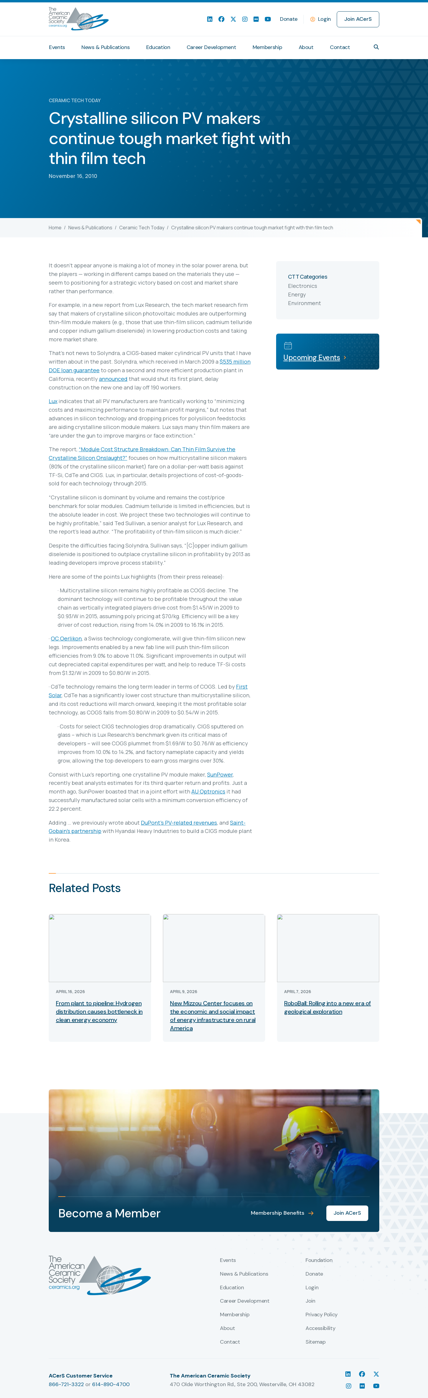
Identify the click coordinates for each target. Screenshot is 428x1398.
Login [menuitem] (312, 1288)
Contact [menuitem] (340, 47)
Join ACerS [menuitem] (358, 19)
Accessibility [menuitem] (320, 1328)
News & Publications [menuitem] (105, 47)
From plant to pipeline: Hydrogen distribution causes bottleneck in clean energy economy (99, 1011)
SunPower (220, 774)
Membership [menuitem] (267, 47)
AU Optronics (208, 791)
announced (113, 378)
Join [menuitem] (310, 1301)
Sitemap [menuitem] (315, 1342)
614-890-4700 (111, 1384)
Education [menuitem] (158, 47)
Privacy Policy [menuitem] (322, 1315)
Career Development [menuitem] (211, 47)
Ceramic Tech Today (141, 227)
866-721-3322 (66, 1384)
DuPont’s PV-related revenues (179, 822)
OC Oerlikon (66, 638)
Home (55, 227)
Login (324, 19)
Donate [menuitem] (289, 19)
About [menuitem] (306, 47)
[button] (376, 47)
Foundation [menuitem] (319, 1260)
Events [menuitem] (57, 47)
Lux (53, 401)
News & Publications (90, 227)
